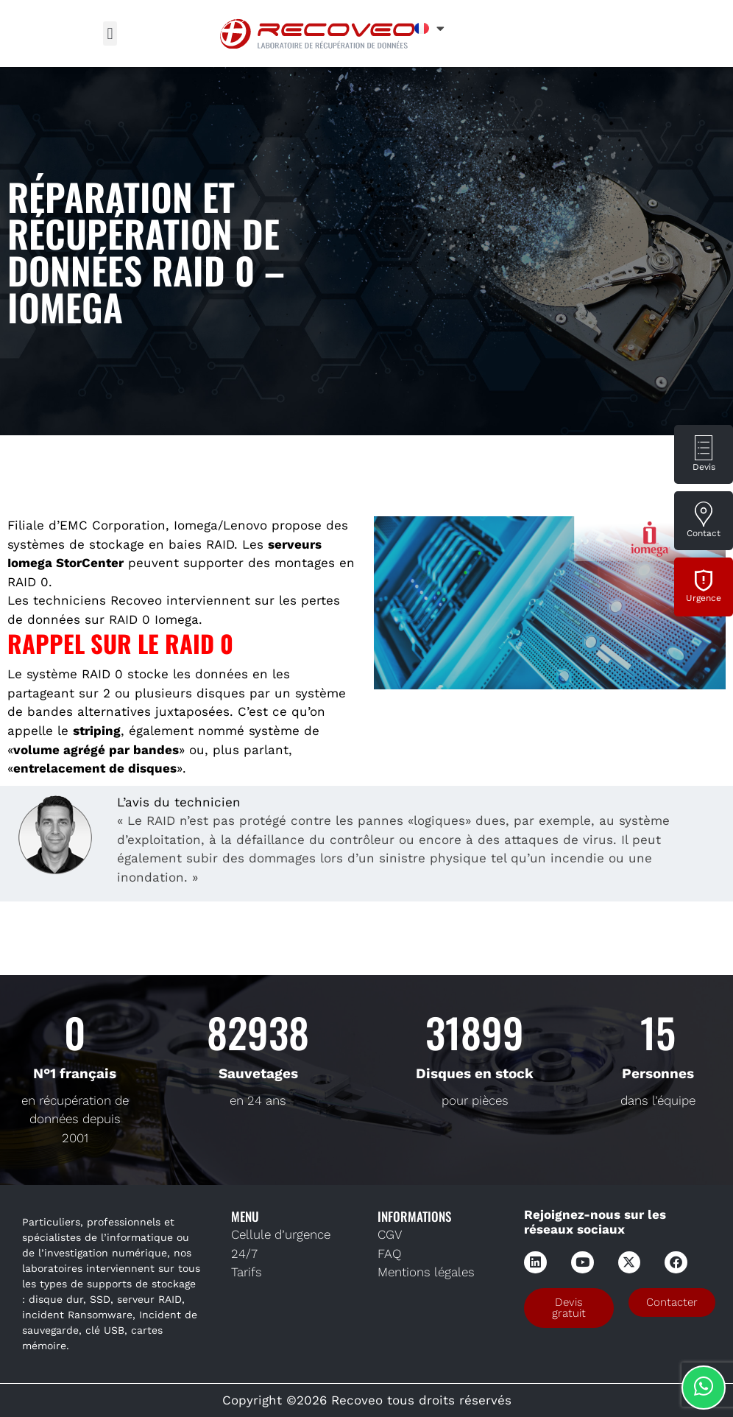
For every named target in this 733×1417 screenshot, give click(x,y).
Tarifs (246, 1272)
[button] (110, 33)
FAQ (389, 1253)
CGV (390, 1234)
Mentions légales (426, 1272)
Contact (703, 533)
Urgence (703, 598)
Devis (704, 467)
